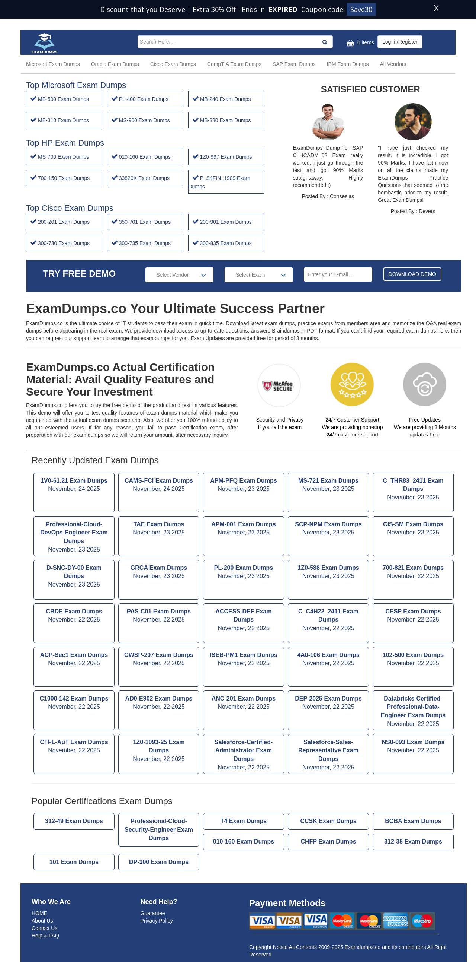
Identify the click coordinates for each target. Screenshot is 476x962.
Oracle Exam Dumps (115, 64)
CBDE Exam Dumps (74, 616)
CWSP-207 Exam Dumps (158, 660)
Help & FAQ (45, 936)
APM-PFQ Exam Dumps (243, 485)
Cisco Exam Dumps (173, 64)
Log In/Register (400, 42)
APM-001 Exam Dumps (243, 529)
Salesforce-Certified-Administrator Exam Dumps (243, 755)
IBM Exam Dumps (348, 64)
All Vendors (393, 64)
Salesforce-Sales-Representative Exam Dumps (328, 755)
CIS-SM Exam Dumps (413, 529)
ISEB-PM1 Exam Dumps (243, 660)
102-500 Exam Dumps (413, 660)
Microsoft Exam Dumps (53, 64)
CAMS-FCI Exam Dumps (158, 485)
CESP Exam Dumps (413, 616)
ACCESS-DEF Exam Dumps (243, 620)
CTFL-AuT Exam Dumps (74, 747)
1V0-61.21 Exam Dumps (74, 485)
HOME (39, 913)
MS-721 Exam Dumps (328, 485)
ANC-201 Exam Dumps (243, 703)
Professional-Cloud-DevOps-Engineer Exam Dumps (74, 537)
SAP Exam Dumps (294, 64)
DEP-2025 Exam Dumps (328, 703)
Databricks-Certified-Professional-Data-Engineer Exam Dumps (413, 711)
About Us (42, 921)
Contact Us (44, 928)
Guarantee (153, 913)
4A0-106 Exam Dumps (328, 660)
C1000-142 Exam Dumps (74, 703)
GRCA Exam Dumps (158, 573)
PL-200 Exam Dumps (243, 573)
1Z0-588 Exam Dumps (328, 573)
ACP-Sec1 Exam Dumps (74, 660)
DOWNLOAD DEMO (412, 274)
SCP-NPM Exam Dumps (328, 529)
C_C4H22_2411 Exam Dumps (328, 620)
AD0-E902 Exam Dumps (158, 703)
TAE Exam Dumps (158, 529)
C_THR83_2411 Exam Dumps (413, 489)
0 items (359, 43)
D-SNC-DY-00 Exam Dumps (74, 577)
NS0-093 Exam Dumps (413, 747)
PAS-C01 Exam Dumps (158, 616)
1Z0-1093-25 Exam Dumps (158, 751)
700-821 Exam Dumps (413, 573)
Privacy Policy (157, 921)
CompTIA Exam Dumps (234, 64)
